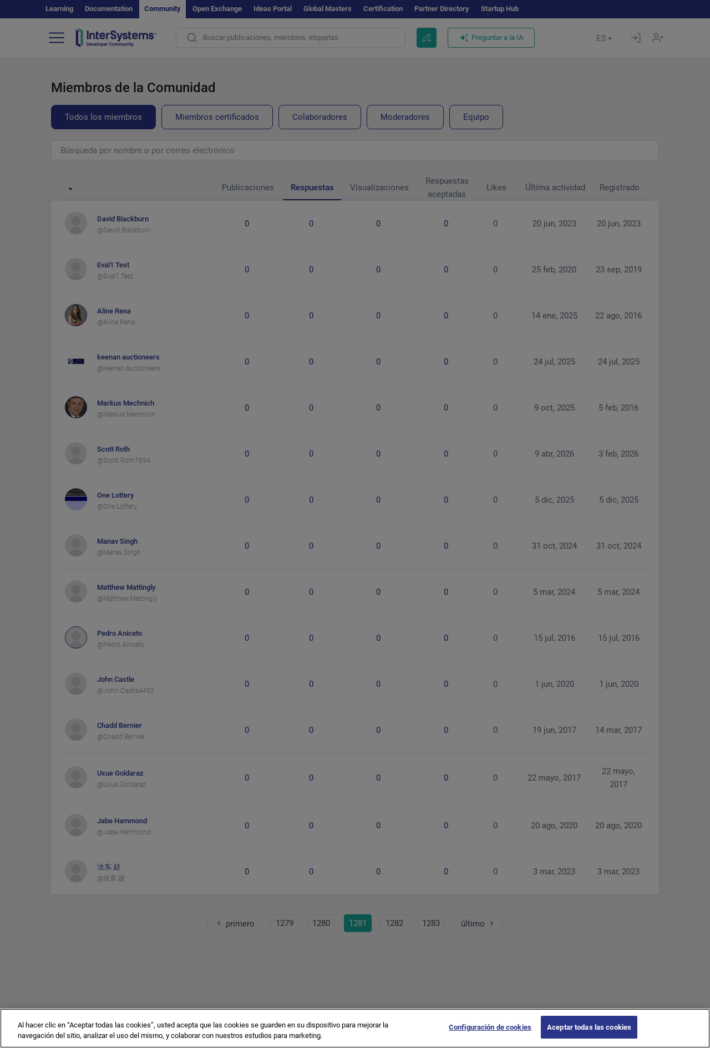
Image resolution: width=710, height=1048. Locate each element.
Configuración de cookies (490, 1036)
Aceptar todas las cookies (589, 1036)
